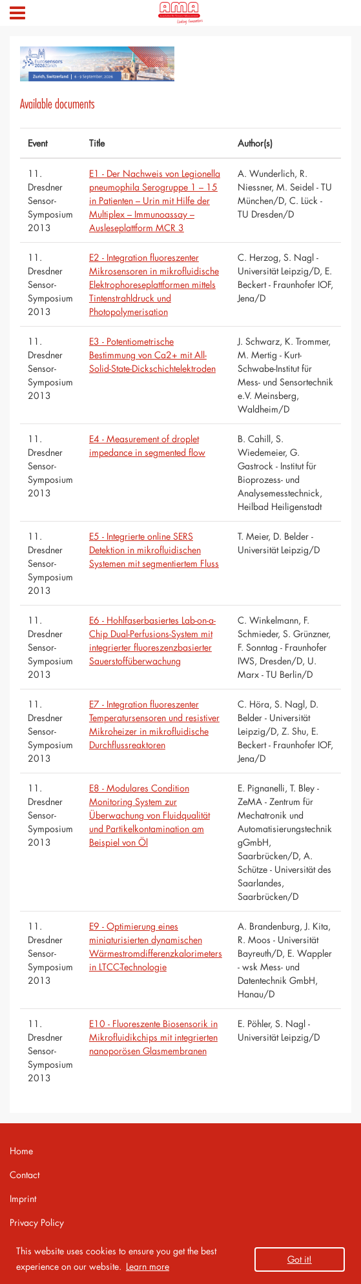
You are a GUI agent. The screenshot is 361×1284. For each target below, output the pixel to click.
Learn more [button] (147, 1266)
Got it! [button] (299, 1259)
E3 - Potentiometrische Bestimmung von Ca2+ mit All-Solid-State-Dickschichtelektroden (152, 354)
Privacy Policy (37, 1222)
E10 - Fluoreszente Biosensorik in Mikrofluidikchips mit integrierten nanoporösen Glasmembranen (153, 1037)
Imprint (23, 1198)
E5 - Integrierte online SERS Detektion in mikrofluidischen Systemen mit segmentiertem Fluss (154, 549)
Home (21, 1151)
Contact (24, 1174)
